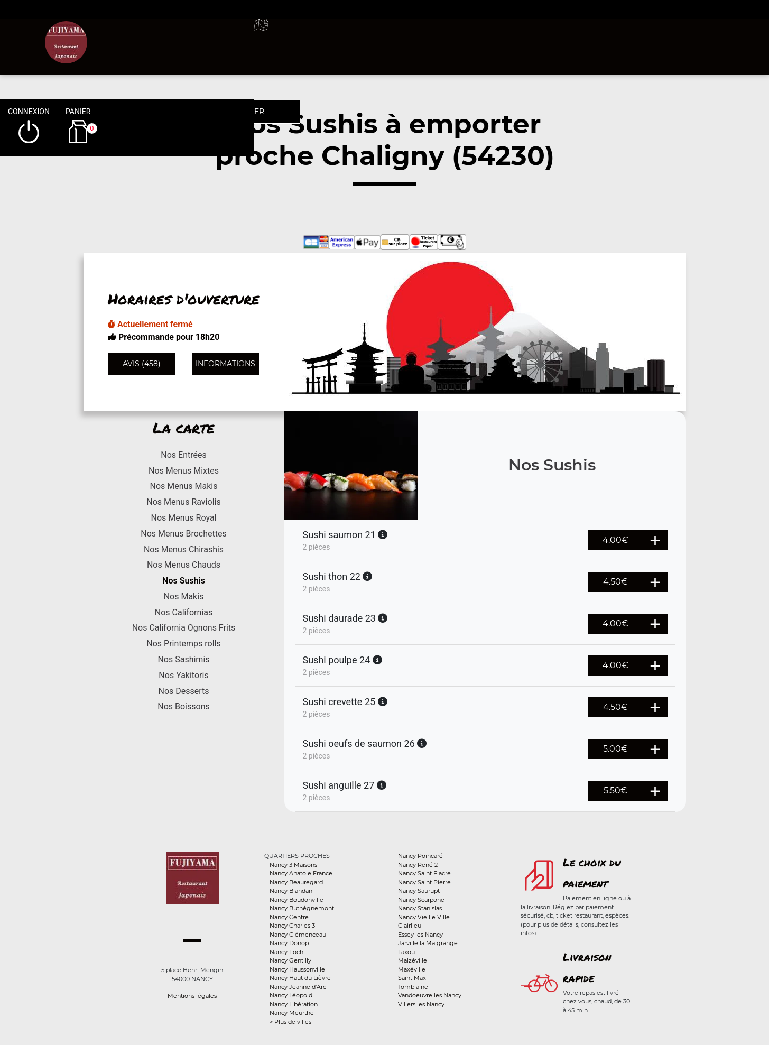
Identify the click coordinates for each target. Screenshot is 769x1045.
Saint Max (412, 978)
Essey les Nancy (420, 934)
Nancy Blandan (291, 890)
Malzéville (412, 960)
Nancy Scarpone (421, 899)
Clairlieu (409, 925)
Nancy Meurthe (292, 1012)
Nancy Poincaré (420, 855)
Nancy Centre (289, 917)
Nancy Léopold (291, 995)
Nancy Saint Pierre (424, 882)
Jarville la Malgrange (428, 943)
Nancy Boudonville (296, 899)
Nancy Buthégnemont (302, 908)
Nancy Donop (289, 943)
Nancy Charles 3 (292, 925)
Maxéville (411, 969)
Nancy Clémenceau (298, 934)
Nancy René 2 (418, 864)
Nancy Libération (294, 1004)
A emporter (468, 37)
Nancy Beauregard (296, 882)
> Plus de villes (290, 1021)
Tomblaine (413, 987)
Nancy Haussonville (297, 969)
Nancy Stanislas (420, 908)
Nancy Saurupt (419, 890)
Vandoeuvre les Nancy (429, 995)
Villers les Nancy (421, 1004)
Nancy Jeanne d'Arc (298, 987)
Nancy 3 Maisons (293, 864)
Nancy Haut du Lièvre (300, 978)
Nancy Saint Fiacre (424, 873)
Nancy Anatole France (301, 873)
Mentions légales (192, 996)
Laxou (406, 952)
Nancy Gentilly (290, 960)
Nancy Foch (286, 952)
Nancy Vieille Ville (424, 917)
